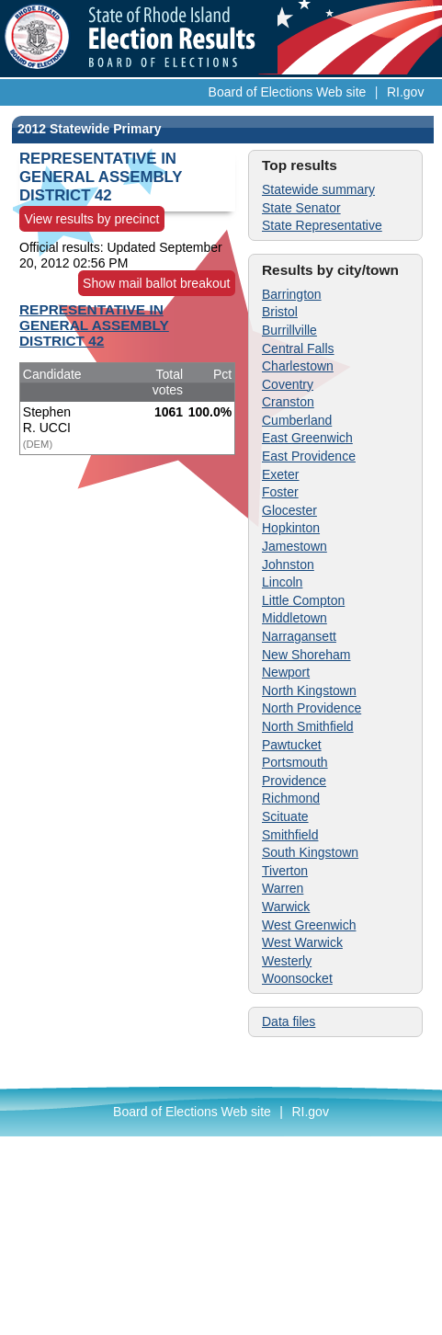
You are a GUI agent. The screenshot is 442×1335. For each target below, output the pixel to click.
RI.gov (405, 92)
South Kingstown (310, 852)
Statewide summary (318, 189)
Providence (294, 780)
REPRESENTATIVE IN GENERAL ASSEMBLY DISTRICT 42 (94, 325)
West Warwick (302, 942)
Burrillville (289, 330)
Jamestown (294, 546)
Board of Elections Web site (288, 92)
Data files (288, 1021)
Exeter (280, 474)
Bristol (280, 311)
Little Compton (303, 600)
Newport (286, 672)
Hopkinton (291, 527)
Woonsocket (297, 978)
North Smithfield (308, 726)
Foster (280, 492)
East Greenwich (307, 437)
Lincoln (282, 582)
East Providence (309, 456)
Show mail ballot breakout (156, 283)
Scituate (285, 816)
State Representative (322, 225)
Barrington (292, 294)
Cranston (288, 401)
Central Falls (298, 348)
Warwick (286, 906)
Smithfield (290, 834)
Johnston (288, 564)
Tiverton (285, 870)
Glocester (289, 510)
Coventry (287, 384)
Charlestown (298, 366)
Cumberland (297, 420)
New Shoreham (306, 654)
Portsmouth (295, 762)
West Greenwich (309, 925)
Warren (282, 888)
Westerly (287, 960)
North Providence (311, 708)
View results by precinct (92, 218)
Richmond (291, 798)
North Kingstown (309, 690)
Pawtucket (292, 744)
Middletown (294, 617)
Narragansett (299, 636)
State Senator (301, 207)
